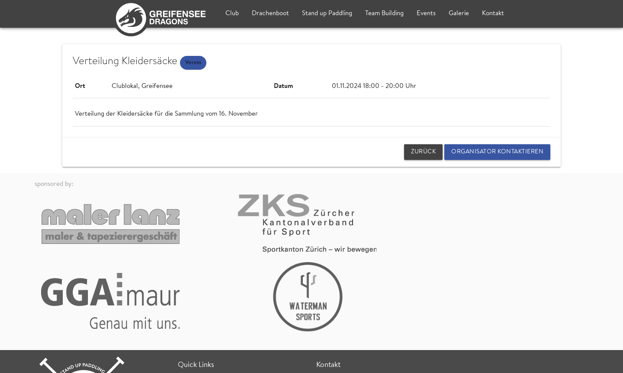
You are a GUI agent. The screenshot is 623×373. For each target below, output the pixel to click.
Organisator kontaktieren (497, 152)
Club (232, 13)
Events (426, 13)
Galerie (459, 13)
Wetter (188, 324)
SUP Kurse (193, 314)
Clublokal (329, 306)
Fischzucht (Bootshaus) (348, 316)
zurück (423, 152)
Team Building (384, 13)
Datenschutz (137, 362)
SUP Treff (191, 305)
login (581, 362)
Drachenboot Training (208, 295)
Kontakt (493, 13)
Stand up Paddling (327, 13)
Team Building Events (207, 285)
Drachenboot (270, 13)
